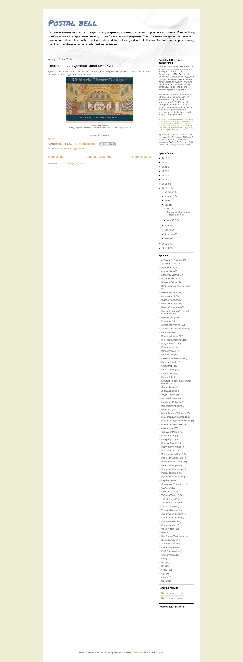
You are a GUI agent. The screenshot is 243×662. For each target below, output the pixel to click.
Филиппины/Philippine (172, 514)
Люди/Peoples (168, 394)
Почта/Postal (167, 450)
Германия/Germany (171, 303)
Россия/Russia (168, 473)
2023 (165, 171)
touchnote (166, 581)
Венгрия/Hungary (170, 292)
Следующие (56, 156)
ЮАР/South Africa (170, 551)
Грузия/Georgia (169, 317)
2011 (165, 248)
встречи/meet (168, 296)
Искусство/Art (64, 148)
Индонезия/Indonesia (172, 340)
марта (168, 229)
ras (162, 562)
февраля (169, 234)
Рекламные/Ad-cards (171, 461)
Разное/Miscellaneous (172, 458)
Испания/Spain (168, 351)
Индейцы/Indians (169, 336)
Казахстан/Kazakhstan (172, 358)
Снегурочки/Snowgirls (172, 484)
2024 (165, 167)
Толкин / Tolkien (169, 499)
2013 (165, 188)
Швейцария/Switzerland (173, 536)
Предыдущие (141, 156)
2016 (165, 175)
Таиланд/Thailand (170, 491)
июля (168, 200)
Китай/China (167, 373)
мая (167, 205)
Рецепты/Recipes (170, 465)
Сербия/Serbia (168, 480)
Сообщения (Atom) (75, 163)
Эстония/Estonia (169, 543)
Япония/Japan (168, 555)
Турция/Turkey (168, 506)
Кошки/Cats (167, 377)
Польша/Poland (169, 443)
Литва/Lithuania (169, 391)
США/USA (166, 488)
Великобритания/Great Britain (176, 286)
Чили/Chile (166, 532)
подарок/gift (78, 148)
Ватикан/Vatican (169, 282)
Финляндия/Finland (171, 517)
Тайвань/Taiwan (169, 495)
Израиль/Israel (168, 332)
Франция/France (169, 521)
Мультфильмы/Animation (173, 413)
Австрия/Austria (169, 263)
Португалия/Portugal (171, 446)
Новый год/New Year (171, 424)
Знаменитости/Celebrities (174, 328)
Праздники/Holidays (171, 454)
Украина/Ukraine (169, 510)
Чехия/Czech (167, 529)
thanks (164, 577)
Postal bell (72, 23)
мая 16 (171, 208)
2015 (165, 179)
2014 (165, 184)
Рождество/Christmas (172, 469)
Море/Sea (166, 409)
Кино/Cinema (167, 369)
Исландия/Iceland (170, 347)
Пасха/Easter (167, 435)
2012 (165, 243)
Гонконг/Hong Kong (171, 307)
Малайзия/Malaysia (171, 402)
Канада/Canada (169, 362)
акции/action (167, 271)
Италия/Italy (167, 354)
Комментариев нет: (85, 144)
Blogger (160, 652)
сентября (170, 192)
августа (169, 196)
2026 (165, 158)
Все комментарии (171, 598)
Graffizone (137, 652)
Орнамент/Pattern (170, 432)
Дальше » (53, 138)
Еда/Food (166, 321)
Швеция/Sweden (169, 540)
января (168, 238)
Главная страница (99, 156)
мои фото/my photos (171, 405)
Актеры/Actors (168, 267)
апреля (169, 225)
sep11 (164, 570)
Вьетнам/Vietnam (170, 300)
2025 (165, 162)
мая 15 (171, 220)
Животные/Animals (170, 324)
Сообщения (168, 593)
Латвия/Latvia (168, 387)
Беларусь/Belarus (170, 275)
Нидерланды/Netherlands (174, 417)
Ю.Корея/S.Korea (170, 547)
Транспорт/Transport (171, 502)
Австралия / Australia (172, 260)
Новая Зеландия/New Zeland (176, 420)
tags (163, 573)
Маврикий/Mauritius (171, 398)
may (163, 558)
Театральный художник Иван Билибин (80, 66)
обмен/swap (167, 428)
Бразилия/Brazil (169, 278)
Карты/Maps (167, 365)
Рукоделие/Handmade (172, 476)
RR (163, 566)
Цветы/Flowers (168, 525)
